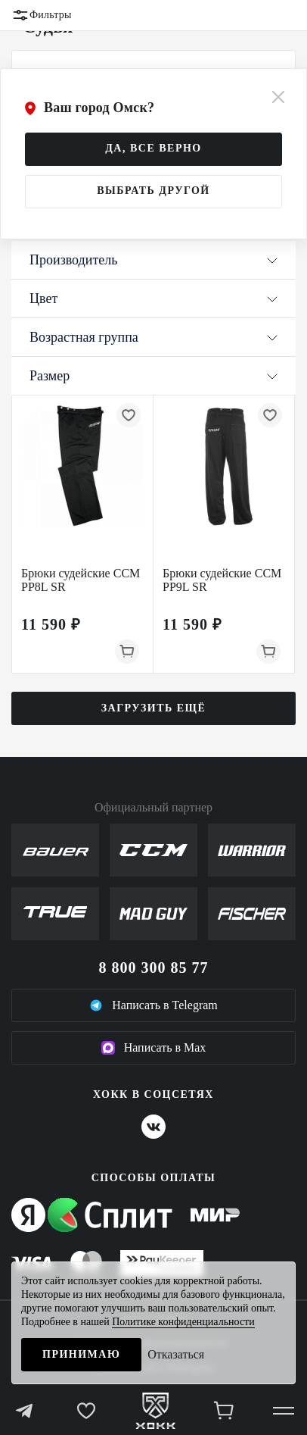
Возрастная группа (153, 337)
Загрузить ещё (153, 708)
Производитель (153, 259)
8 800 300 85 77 (154, 967)
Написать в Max (153, 1048)
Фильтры (41, 15)
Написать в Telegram (153, 1005)
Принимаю (81, 1354)
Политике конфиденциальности (183, 1321)
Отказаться (175, 1354)
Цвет (153, 298)
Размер (153, 375)
